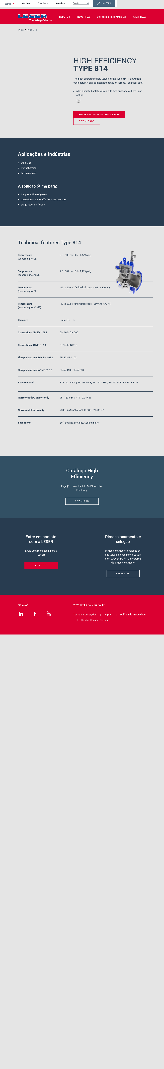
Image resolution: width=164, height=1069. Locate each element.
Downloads (67, 4)
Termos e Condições (84, 614)
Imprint (108, 614)
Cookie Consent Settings (95, 620)
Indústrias (83, 17)
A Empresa (139, 17)
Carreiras (85, 4)
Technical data (134, 82)
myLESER (135, 4)
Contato (50, 4)
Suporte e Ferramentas (112, 17)
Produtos (64, 17)
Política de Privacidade (133, 614)
